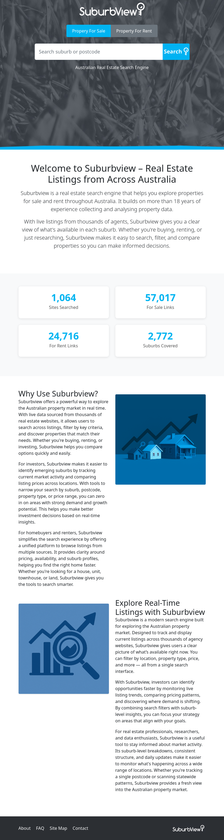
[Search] (176, 52)
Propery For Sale (88, 31)
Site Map (58, 828)
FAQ (40, 828)
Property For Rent (134, 31)
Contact (80, 828)
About (25, 828)
